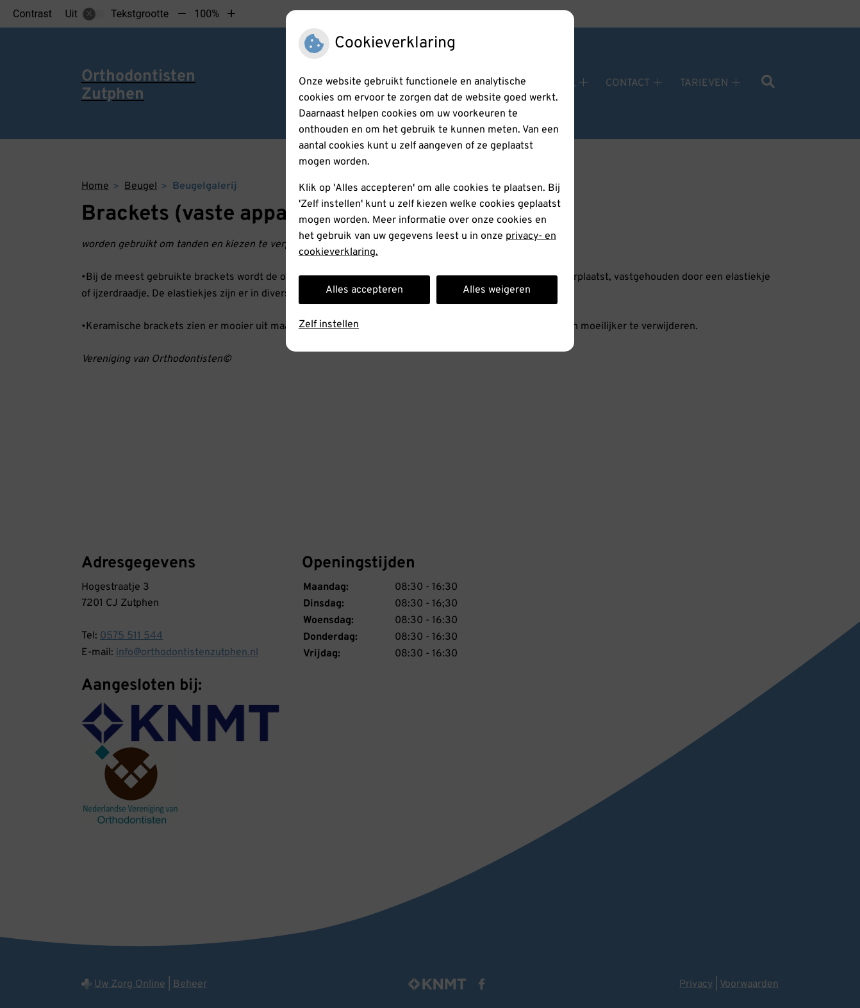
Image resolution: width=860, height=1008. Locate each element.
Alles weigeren (497, 290)
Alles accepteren (364, 290)
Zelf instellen (329, 324)
